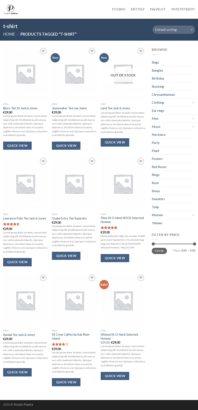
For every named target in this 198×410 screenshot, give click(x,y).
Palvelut (157, 9)
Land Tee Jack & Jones (115, 108)
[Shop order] (174, 30)
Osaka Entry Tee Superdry (69, 218)
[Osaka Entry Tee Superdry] (74, 184)
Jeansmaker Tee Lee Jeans (69, 108)
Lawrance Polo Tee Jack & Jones (24, 218)
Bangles (157, 70)
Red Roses (159, 167)
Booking (158, 86)
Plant (155, 151)
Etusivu (118, 9)
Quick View (17, 145)
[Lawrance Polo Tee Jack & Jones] (25, 184)
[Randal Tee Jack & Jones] (25, 300)
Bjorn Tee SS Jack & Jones (20, 108)
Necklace (158, 135)
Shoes (156, 191)
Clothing (158, 102)
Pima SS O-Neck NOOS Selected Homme (122, 220)
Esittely (138, 9)
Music (156, 126)
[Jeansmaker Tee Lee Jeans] (74, 73)
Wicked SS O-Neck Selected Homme (119, 336)
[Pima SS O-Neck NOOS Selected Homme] (123, 184)
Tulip (155, 207)
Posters (157, 159)
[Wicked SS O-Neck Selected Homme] (123, 300)
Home (9, 34)
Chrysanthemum (163, 94)
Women (157, 215)
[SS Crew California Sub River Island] (74, 300)
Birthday (158, 78)
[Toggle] (193, 102)
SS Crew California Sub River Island (71, 336)
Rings (156, 175)
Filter (159, 250)
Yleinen (157, 223)
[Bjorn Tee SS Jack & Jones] (25, 73)
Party (156, 143)
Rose (155, 183)
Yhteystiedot (183, 9)
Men (155, 119)
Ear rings (158, 110)
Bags (155, 62)
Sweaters (158, 199)
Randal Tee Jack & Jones (19, 334)
